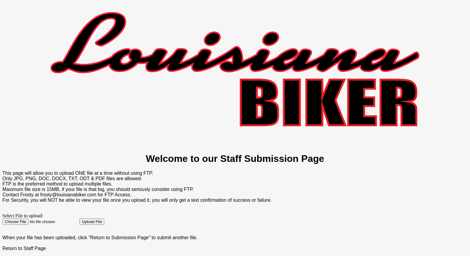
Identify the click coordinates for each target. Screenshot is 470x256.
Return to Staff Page (24, 248)
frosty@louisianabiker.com (68, 194)
